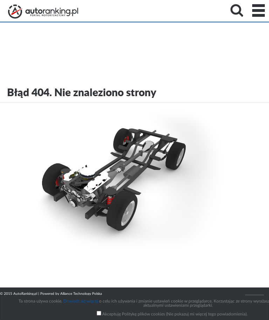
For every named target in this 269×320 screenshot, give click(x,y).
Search (236, 10)
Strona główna (43, 11)
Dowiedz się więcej (80, 301)
